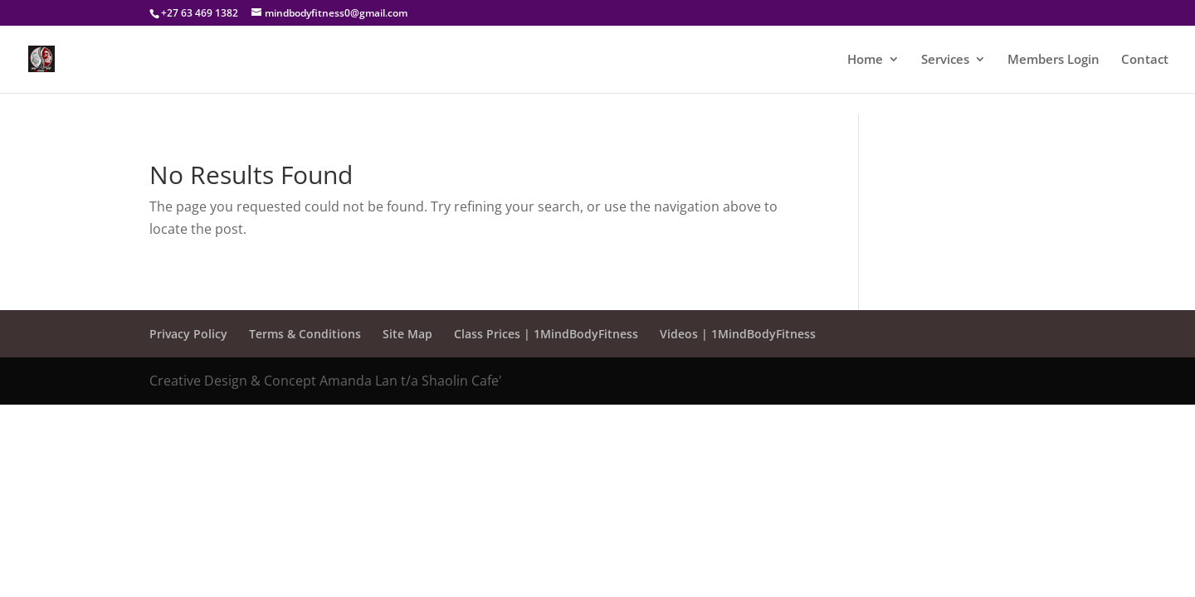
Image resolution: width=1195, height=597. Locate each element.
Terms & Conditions (305, 334)
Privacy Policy (188, 334)
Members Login (1053, 60)
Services (945, 60)
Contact (1144, 60)
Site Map (407, 334)
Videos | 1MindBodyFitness (738, 334)
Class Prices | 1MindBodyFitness (546, 334)
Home (865, 60)
